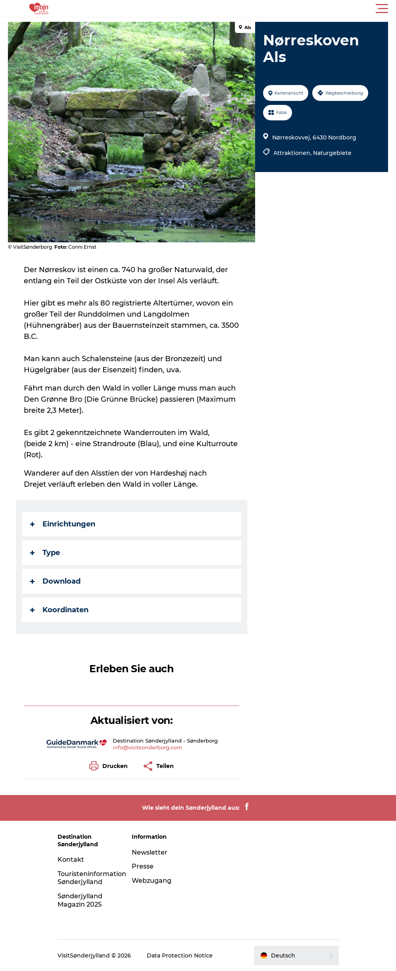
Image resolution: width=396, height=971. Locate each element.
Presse (143, 866)
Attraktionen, (293, 153)
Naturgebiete (332, 153)
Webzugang (151, 880)
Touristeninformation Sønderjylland (92, 878)
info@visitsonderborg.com (147, 747)
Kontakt (71, 859)
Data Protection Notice (180, 955)
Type (45, 552)
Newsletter (149, 852)
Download (55, 581)
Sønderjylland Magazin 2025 (80, 900)
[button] (233, 9)
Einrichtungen (62, 524)
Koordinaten (59, 609)
